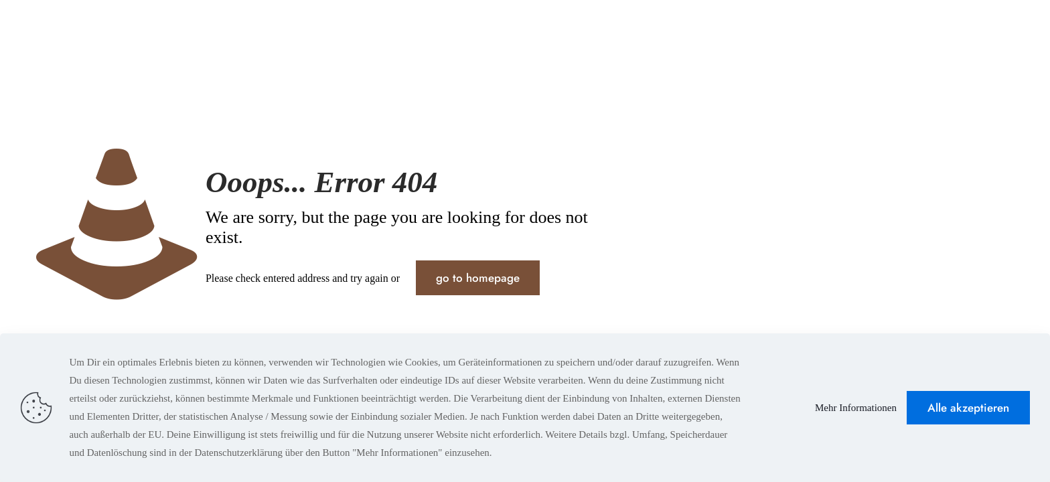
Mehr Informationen (856, 407)
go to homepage (478, 278)
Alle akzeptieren (968, 408)
